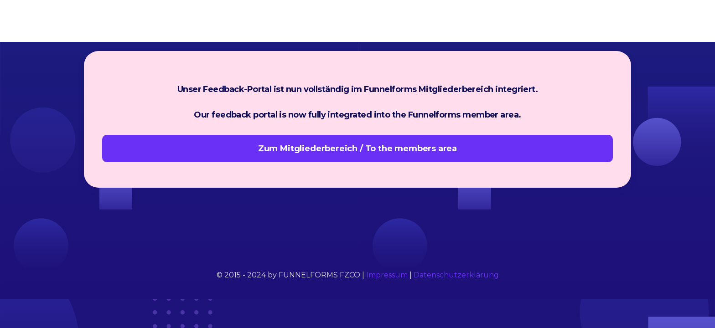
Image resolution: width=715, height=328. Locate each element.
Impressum (387, 275)
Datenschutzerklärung (456, 275)
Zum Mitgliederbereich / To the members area (357, 149)
